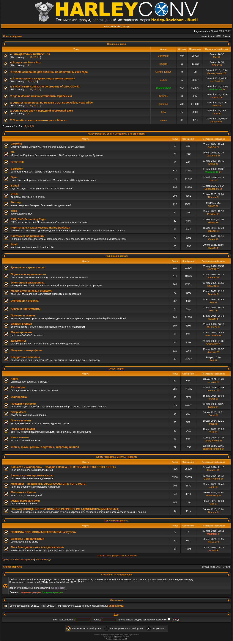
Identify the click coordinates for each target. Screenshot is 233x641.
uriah (212, 487)
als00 (215, 105)
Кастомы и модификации (27, 236)
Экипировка (19, 396)
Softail (15, 185)
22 (34, 89)
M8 (13, 152)
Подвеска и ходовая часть (28, 274)
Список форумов (12, 36)
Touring (16, 202)
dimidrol (211, 352)
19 (31, 57)
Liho (163, 112)
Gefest (211, 222)
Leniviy (212, 550)
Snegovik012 (116, 605)
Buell (14, 244)
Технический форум (116, 256)
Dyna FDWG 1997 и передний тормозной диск (43, 110)
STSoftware (118, 637)
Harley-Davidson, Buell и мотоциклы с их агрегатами (116, 133)
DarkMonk (163, 55)
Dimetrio (211, 470)
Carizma (163, 104)
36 (34, 105)
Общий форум (116, 368)
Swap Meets (18, 412)
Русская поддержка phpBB (116, 639)
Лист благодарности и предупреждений (37, 547)
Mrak (212, 423)
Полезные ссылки (23, 428)
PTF (126, 637)
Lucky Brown (212, 440)
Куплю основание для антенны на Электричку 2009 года (50, 71)
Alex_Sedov (211, 335)
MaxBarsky (212, 495)
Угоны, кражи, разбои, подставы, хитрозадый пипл (45, 447)
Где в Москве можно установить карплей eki (42, 96)
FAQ (120, 26)
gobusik (211, 230)
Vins (211, 504)
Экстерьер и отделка (24, 300)
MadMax (212, 533)
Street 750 (17, 162)
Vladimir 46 (215, 89)
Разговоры (18, 387)
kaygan (163, 63)
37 (38, 105)
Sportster (17, 168)
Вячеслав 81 (212, 188)
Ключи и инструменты (25, 308)
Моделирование (21, 332)
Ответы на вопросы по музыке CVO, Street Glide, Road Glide (53, 102)
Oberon (212, 542)
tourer (212, 398)
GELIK (215, 65)
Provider (211, 214)
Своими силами (21, 323)
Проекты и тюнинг (23, 315)
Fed (215, 57)
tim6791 (163, 96)
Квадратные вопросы (25, 357)
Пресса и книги (21, 420)
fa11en (211, 247)
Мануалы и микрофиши (26, 350)
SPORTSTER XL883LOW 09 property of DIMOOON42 (46, 86)
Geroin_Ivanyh (163, 71)
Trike (14, 210)
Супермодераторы (52, 592)
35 (31, 105)
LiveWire (16, 143)
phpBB (105, 635)
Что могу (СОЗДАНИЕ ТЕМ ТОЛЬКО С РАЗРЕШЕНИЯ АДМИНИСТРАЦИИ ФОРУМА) (65, 509)
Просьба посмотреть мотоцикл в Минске (40, 120)
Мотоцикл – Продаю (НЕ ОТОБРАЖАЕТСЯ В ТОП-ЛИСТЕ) (48, 483)
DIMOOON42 (163, 88)
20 (34, 57)
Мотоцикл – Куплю (23, 492)
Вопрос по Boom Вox (27, 62)
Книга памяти (20, 437)
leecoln (212, 382)
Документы (18, 340)
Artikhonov (212, 344)
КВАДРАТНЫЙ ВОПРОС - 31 (31, 54)
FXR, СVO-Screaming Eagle (28, 219)
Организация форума (116, 520)
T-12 (211, 432)
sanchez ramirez (212, 448)
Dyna (14, 177)
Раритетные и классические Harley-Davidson (40, 227)
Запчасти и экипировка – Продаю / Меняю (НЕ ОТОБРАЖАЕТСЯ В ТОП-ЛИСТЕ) (63, 467)
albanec (215, 121)
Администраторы (31, 592)
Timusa (212, 197)
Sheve (211, 163)
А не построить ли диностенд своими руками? (44, 78)
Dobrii (212, 415)
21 (38, 57)
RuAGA (212, 147)
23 (38, 89)
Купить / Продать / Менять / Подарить (117, 457)
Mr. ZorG (215, 81)
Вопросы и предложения (27, 538)
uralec (163, 120)
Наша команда (43, 559)
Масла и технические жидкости (31, 290)
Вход (126, 26)
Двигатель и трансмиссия (28, 267)
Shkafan (211, 277)
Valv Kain (212, 155)
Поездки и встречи (23, 403)
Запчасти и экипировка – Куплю (32, 475)
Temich (212, 294)
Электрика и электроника (27, 282)
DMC (212, 310)
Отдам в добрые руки (25, 500)
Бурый (211, 407)
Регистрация (110, 26)
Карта (14, 378)
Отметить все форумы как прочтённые (117, 555)
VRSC (14, 193)
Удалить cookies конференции (18, 559)
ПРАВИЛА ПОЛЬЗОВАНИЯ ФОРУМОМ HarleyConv (43, 532)
